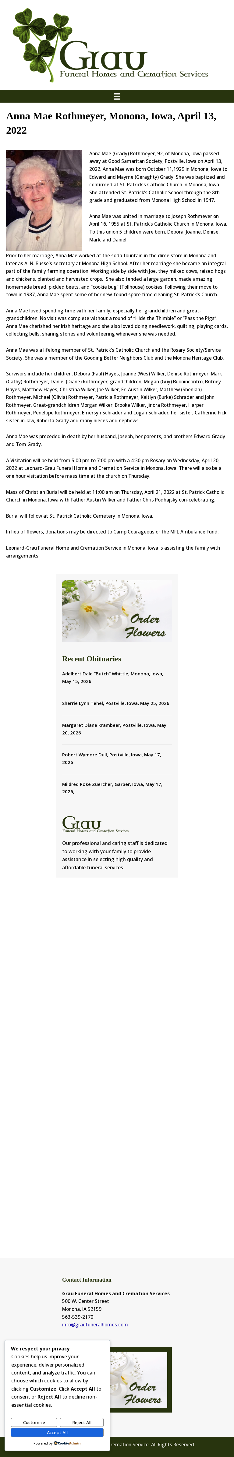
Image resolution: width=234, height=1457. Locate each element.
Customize (34, 1422)
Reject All (81, 1422)
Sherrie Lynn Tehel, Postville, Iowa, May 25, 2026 (115, 703)
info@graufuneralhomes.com (95, 1324)
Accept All (57, 1432)
